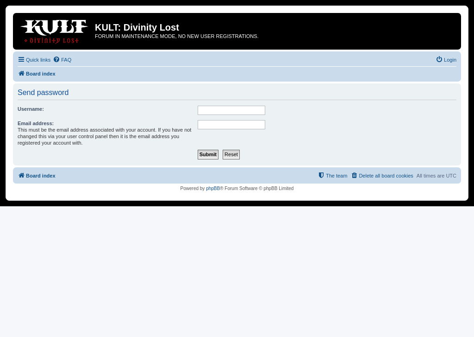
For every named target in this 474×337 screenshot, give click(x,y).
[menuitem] (62, 59)
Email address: (36, 123)
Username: (31, 109)
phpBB (213, 188)
